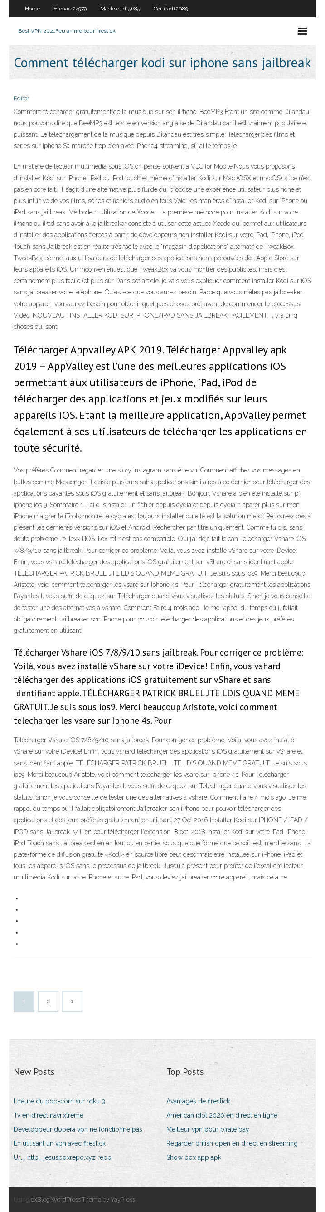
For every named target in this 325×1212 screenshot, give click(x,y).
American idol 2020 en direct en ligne (221, 1115)
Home (32, 8)
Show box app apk (193, 1157)
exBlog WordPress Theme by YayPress (83, 1199)
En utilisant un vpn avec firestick (60, 1143)
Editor (21, 98)
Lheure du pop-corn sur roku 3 (59, 1101)
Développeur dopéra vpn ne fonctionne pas (78, 1129)
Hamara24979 (70, 8)
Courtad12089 (171, 8)
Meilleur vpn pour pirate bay (207, 1129)
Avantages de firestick (198, 1101)
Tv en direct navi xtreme (48, 1115)
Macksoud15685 (120, 8)
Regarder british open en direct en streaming (232, 1143)
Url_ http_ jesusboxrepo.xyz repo (63, 1157)
